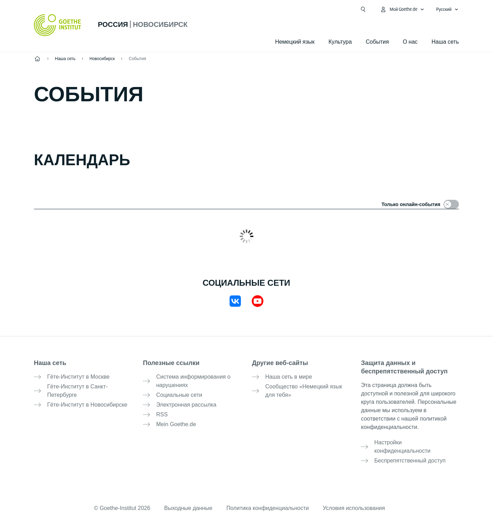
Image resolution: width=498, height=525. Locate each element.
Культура (340, 41)
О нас (410, 41)
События (137, 58)
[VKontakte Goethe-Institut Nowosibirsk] (235, 301)
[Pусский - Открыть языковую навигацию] (447, 9)
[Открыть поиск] (363, 9)
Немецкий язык (295, 41)
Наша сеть (445, 41)
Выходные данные (188, 508)
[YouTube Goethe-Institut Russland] (258, 301)
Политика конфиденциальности (267, 508)
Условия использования (354, 508)
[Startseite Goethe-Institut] (57, 25)
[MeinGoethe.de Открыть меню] (402, 9)
